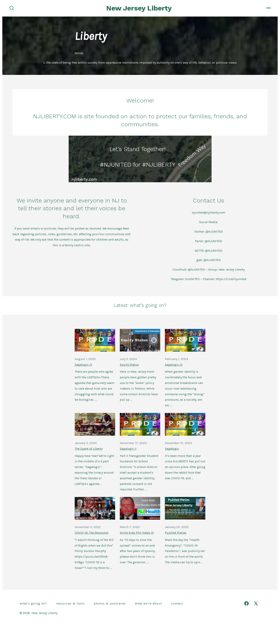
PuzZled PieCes (175, 532)
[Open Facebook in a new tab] (246, 603)
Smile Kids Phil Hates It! (137, 532)
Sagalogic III (174, 364)
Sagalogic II (128, 448)
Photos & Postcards (110, 603)
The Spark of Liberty (88, 448)
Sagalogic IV (83, 364)
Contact (177, 603)
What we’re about (148, 603)
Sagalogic (172, 448)
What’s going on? (33, 603)
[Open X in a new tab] (255, 603)
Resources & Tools (70, 603)
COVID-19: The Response (91, 532)
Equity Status (129, 364)
